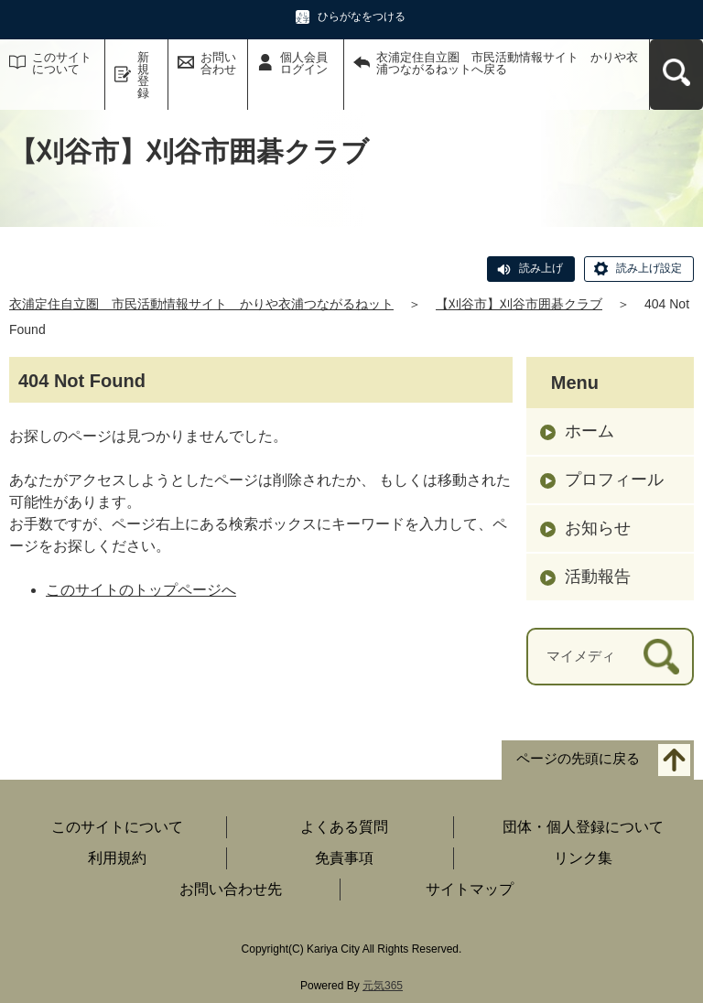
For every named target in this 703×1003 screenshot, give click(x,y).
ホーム (589, 431)
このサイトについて (62, 63)
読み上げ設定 (649, 268)
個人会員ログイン (304, 63)
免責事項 (344, 858)
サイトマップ (470, 889)
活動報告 (598, 576)
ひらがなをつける (362, 16)
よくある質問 (344, 827)
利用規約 (117, 858)
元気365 (382, 985)
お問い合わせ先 (230, 889)
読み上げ (541, 268)
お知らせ (598, 528)
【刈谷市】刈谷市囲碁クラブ (519, 304)
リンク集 (583, 858)
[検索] (661, 657)
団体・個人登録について (583, 827)
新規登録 (143, 75)
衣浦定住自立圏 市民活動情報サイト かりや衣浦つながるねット (201, 304)
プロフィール (614, 479)
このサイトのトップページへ (141, 590)
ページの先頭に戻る (578, 758)
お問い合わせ (218, 63)
